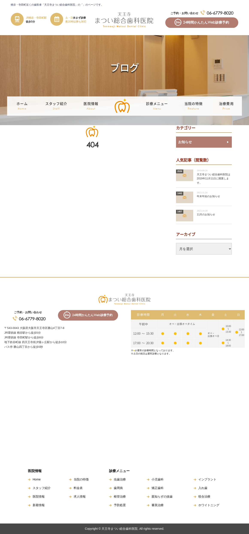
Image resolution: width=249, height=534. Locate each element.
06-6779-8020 (220, 12)
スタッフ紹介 (42, 488)
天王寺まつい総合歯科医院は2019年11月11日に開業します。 (213, 178)
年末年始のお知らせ (208, 196)
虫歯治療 (120, 479)
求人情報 (80, 496)
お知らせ (185, 142)
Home (37, 479)
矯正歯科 (158, 488)
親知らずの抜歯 (162, 496)
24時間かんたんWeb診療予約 (206, 22)
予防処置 (120, 505)
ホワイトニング (208, 505)
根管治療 (120, 496)
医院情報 (39, 496)
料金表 (78, 488)
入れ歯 (202, 488)
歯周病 (118, 488)
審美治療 (158, 505)
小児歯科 (158, 479)
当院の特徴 (193, 106)
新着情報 (39, 505)
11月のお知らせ (206, 214)
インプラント (207, 479)
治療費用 (226, 106)
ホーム (22, 106)
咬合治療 (204, 496)
